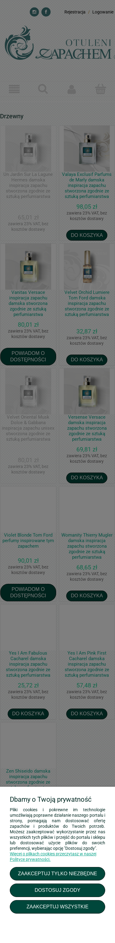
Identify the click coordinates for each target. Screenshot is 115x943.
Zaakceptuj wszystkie (57, 906)
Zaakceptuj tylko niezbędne (57, 873)
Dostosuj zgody (57, 890)
